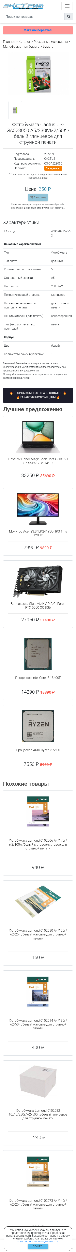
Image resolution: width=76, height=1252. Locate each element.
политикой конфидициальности (37, 1241)
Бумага (48, 46)
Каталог (24, 42)
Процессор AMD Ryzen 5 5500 (38, 750)
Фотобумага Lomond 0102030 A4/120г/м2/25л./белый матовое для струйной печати (38, 934)
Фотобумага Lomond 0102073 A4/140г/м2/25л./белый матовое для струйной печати (38, 1204)
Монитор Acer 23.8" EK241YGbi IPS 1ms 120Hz (38, 533)
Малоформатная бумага (21, 46)
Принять (38, 1246)
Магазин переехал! (38, 30)
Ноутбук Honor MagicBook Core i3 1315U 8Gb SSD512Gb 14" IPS (38, 461)
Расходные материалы (51, 42)
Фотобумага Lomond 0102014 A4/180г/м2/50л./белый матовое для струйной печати (38, 1024)
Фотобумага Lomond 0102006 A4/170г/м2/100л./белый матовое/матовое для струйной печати (38, 844)
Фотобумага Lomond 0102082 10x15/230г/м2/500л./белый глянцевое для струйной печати (38, 1114)
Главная (9, 42)
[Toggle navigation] (67, 6)
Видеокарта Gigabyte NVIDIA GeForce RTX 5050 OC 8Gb (38, 605)
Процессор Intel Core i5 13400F (38, 678)
